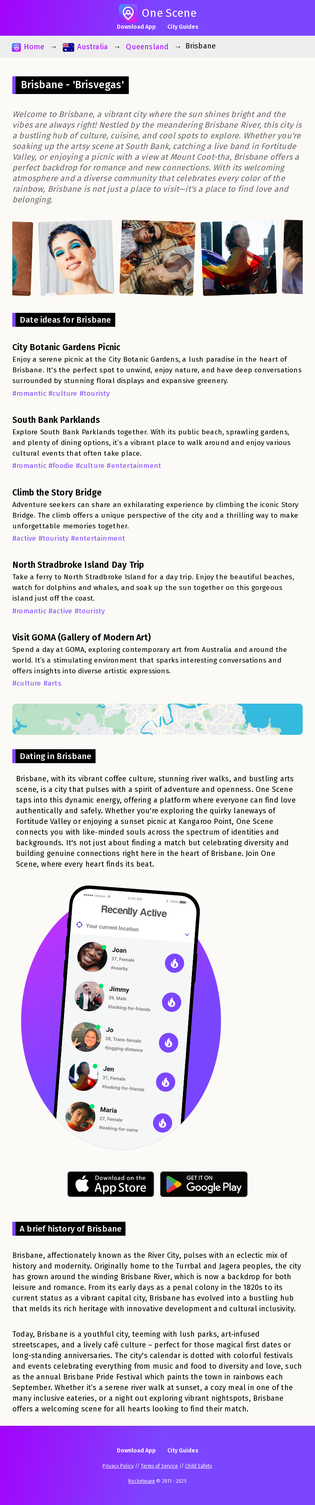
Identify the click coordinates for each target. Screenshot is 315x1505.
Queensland (147, 46)
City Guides (183, 26)
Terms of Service (159, 1466)
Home (28, 47)
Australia (85, 47)
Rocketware (141, 1481)
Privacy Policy (118, 1466)
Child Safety (198, 1466)
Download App (136, 26)
